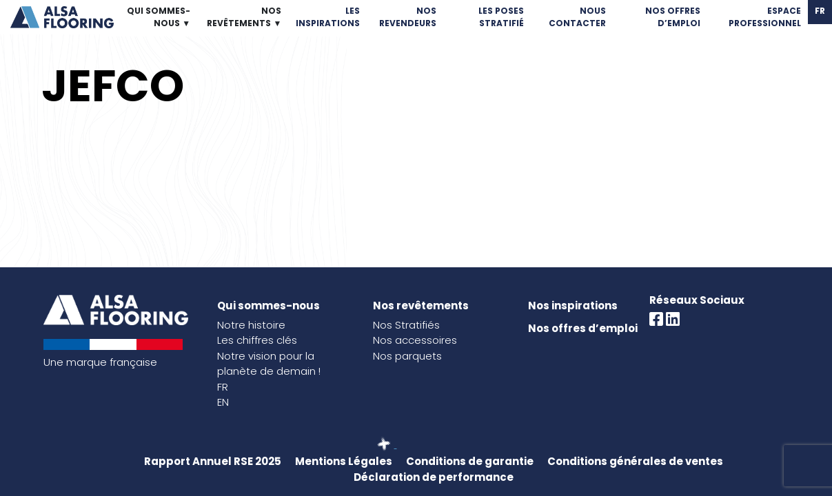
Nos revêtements (421, 305)
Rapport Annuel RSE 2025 (212, 461)
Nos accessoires (415, 340)
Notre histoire (251, 325)
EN (223, 402)
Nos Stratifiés (406, 325)
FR (222, 387)
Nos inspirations (573, 305)
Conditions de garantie (470, 461)
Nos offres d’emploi (583, 328)
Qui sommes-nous (268, 305)
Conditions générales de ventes (635, 461)
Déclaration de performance (434, 477)
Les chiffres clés (257, 340)
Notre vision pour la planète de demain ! (269, 364)
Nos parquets (407, 356)
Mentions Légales (343, 461)
